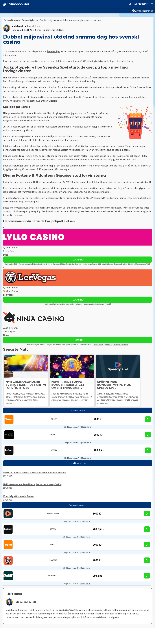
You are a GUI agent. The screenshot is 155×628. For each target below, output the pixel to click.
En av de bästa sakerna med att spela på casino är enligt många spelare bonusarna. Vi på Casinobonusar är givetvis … (71, 396)
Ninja (6, 335)
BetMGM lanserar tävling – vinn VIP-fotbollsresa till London (34, 472)
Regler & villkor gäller (120, 344)
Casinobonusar (66, 609)
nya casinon (47, 617)
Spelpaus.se (86, 427)
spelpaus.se (108, 344)
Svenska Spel (53, 51)
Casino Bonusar (12, 20)
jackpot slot (48, 188)
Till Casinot (77, 259)
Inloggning (141, 4)
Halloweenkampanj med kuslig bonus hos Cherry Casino (32, 484)
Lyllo (5, 254)
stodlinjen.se (98, 344)
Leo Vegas (8, 294)
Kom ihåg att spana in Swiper (18, 496)
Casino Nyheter (30, 20)
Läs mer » (10, 403)
